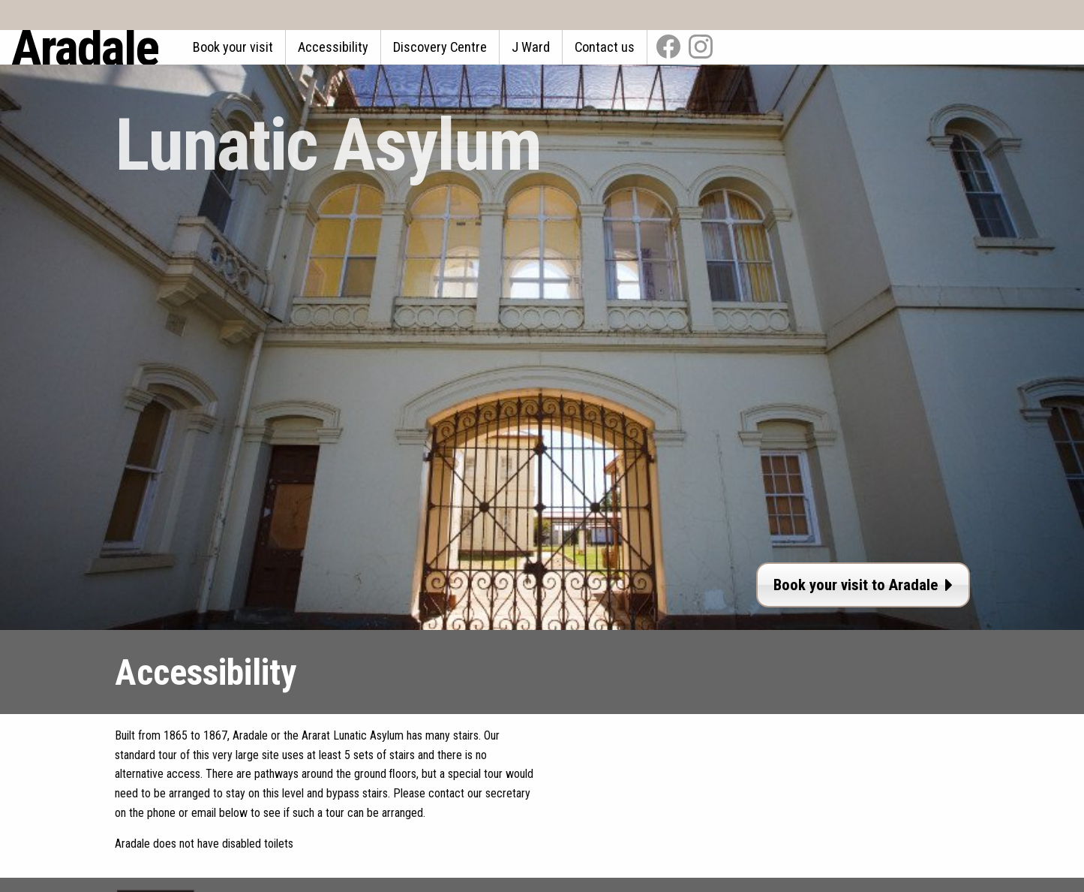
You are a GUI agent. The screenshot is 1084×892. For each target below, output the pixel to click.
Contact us (605, 47)
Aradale (84, 47)
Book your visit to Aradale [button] (863, 585)
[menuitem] (233, 47)
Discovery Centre (440, 47)
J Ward (531, 47)
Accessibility (333, 47)
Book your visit (233, 47)
